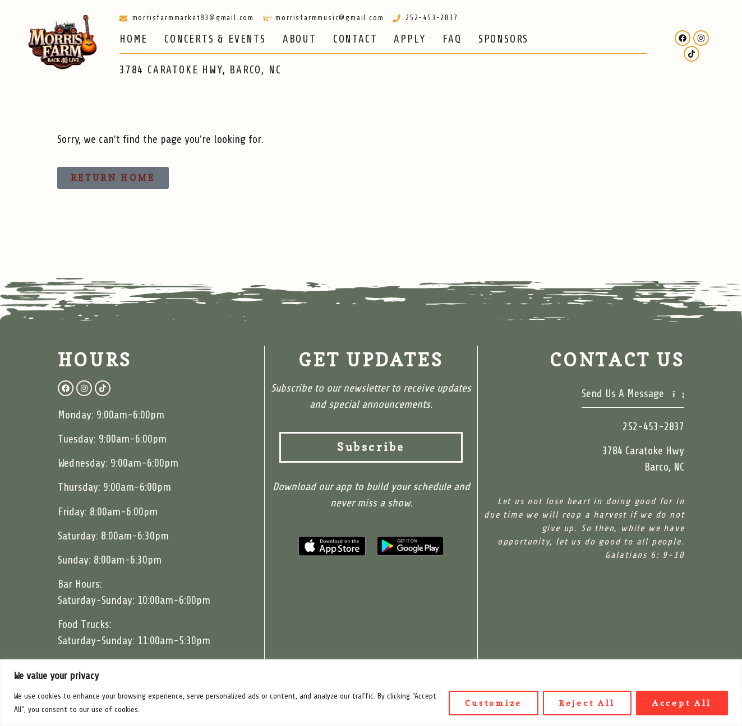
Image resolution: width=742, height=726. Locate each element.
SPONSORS (503, 39)
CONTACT (355, 39)
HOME (133, 39)
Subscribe (400, 447)
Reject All (587, 703)
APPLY (410, 39)
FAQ (452, 39)
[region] (371, 692)
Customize (493, 703)
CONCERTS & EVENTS (215, 39)
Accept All (682, 703)
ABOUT (299, 39)
